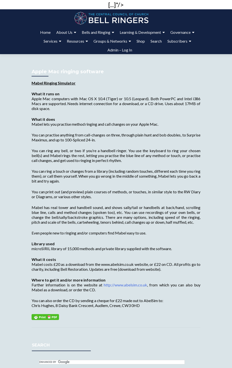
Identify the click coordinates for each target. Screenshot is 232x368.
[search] (112, 362)
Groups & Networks (110, 41)
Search (156, 41)
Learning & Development (140, 32)
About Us (64, 32)
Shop (141, 41)
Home (45, 32)
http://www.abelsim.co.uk (125, 284)
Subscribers (177, 41)
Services (51, 41)
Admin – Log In (119, 50)
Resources (75, 41)
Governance (180, 32)
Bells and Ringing (96, 32)
